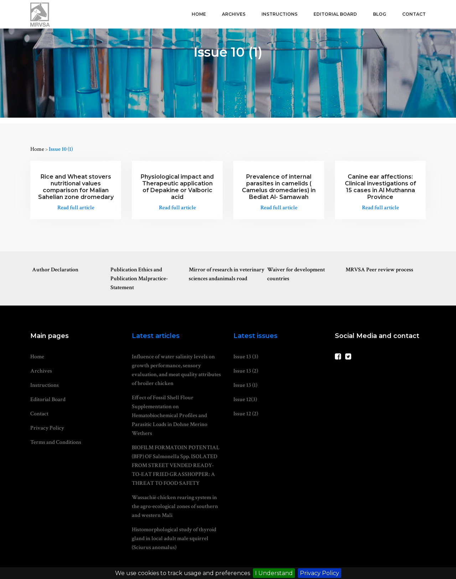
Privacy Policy (319, 573)
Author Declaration (55, 269)
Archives (233, 14)
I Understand (274, 573)
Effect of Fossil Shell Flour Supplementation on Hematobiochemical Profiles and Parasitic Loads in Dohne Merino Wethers (169, 415)
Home (199, 14)
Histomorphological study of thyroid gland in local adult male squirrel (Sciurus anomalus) (174, 538)
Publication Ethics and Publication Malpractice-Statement (139, 278)
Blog (379, 14)
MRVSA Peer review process (379, 269)
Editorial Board (335, 14)
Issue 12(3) (245, 399)
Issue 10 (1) (61, 149)
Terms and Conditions (55, 442)
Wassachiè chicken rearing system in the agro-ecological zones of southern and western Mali (175, 506)
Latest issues (255, 336)
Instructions (279, 14)
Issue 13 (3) (245, 356)
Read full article (75, 207)
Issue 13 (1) (245, 385)
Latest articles (156, 336)
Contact (414, 14)
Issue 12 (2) (245, 413)
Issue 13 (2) (245, 371)
